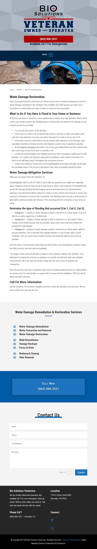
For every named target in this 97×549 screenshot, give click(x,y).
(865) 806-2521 (48, 39)
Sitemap (66, 540)
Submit (81, 472)
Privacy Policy (75, 540)
